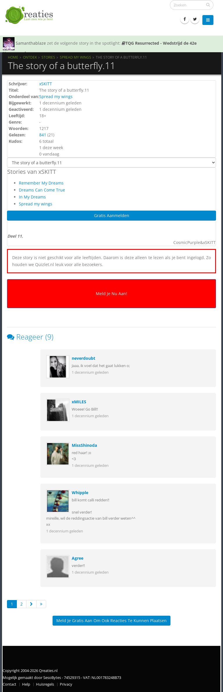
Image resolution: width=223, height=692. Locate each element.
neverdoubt (83, 358)
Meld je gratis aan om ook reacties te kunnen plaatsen (111, 620)
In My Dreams (32, 197)
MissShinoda (84, 445)
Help (26, 684)
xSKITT (45, 83)
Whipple (80, 492)
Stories (48, 57)
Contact (9, 684)
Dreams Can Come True (42, 190)
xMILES (79, 401)
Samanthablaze (31, 43)
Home (13, 57)
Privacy (66, 684)
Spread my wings (75, 57)
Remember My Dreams (41, 183)
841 (42, 135)
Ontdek (30, 57)
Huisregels (45, 684)
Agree (77, 558)
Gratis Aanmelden (111, 215)
